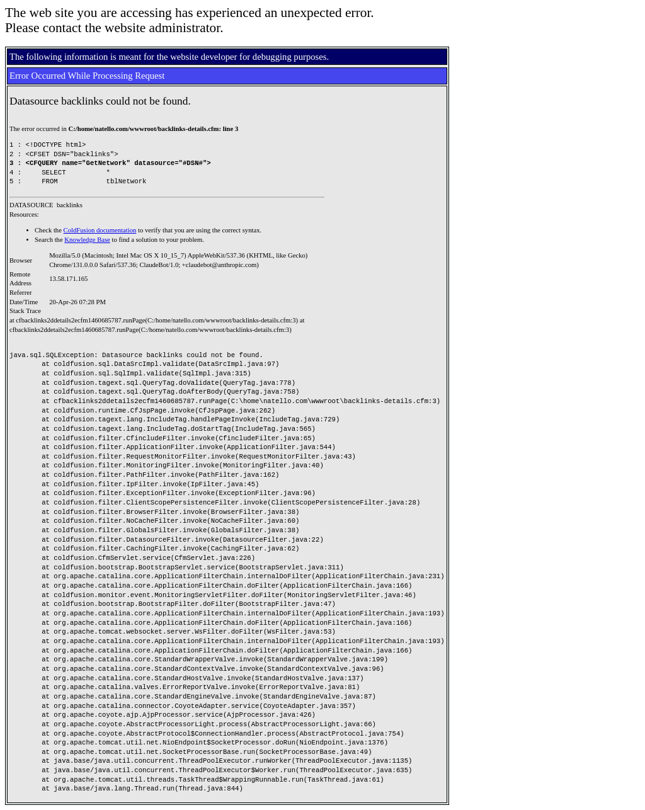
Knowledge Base (87, 239)
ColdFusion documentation (100, 230)
